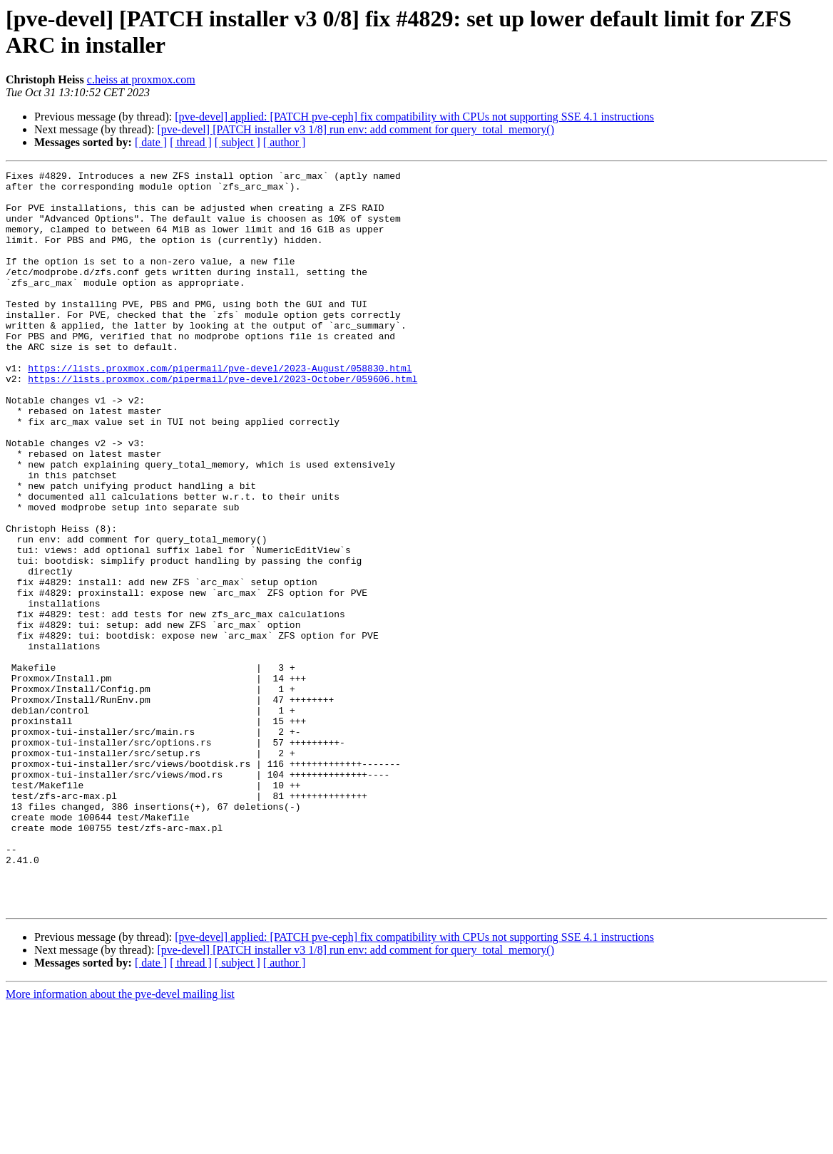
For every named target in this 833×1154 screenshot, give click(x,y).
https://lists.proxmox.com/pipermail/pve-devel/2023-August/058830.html (220, 408)
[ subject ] (237, 142)
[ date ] (151, 142)
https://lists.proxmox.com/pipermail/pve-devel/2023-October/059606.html (222, 421)
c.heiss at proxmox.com (141, 79)
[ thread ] (191, 142)
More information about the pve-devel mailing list (120, 1141)
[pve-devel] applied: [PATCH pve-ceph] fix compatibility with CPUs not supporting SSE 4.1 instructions (414, 116)
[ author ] (284, 142)
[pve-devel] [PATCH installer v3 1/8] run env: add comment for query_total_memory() (355, 129)
